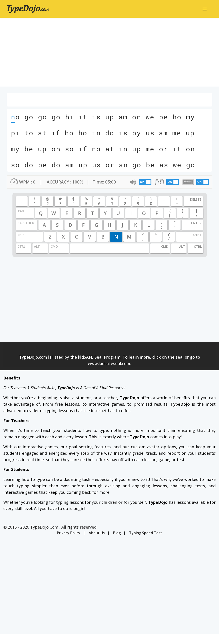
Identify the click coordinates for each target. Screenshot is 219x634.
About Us (97, 532)
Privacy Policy (68, 532)
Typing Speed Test (145, 532)
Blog (117, 532)
